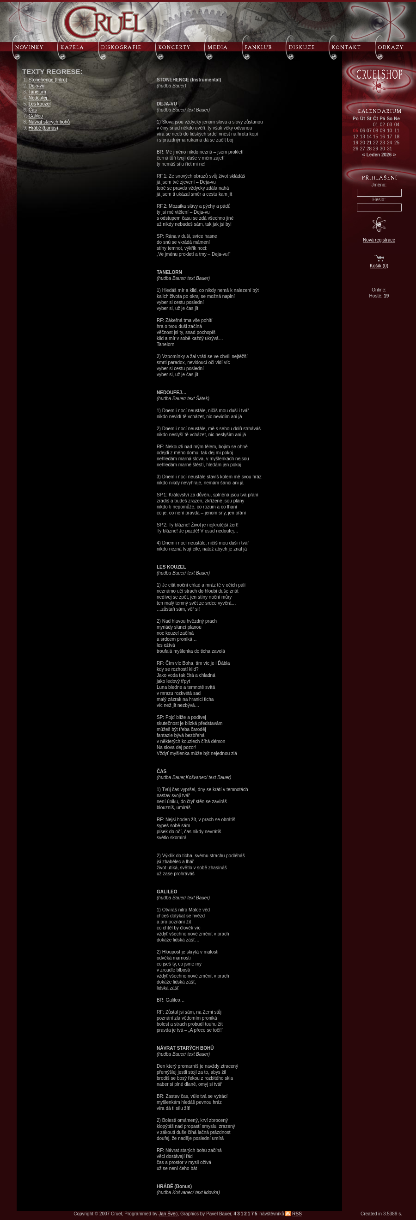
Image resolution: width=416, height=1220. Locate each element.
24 (389, 142)
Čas (33, 109)
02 (382, 124)
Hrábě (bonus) (43, 127)
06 (362, 130)
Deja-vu (36, 85)
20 (362, 142)
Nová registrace (379, 239)
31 (389, 148)
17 (389, 136)
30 (382, 148)
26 (355, 148)
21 (369, 142)
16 (382, 136)
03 (389, 124)
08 (375, 130)
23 (382, 142)
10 (389, 130)
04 (396, 124)
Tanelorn (37, 91)
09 (382, 130)
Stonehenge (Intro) (48, 79)
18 (396, 136)
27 (362, 148)
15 (375, 136)
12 (355, 136)
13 (362, 136)
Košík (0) (379, 265)
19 (355, 142)
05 (355, 130)
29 (375, 148)
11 (396, 130)
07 (369, 130)
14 (369, 136)
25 (396, 142)
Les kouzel (40, 103)
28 (369, 148)
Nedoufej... (40, 97)
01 (375, 124)
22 (375, 142)
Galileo (36, 115)
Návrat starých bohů (49, 121)
